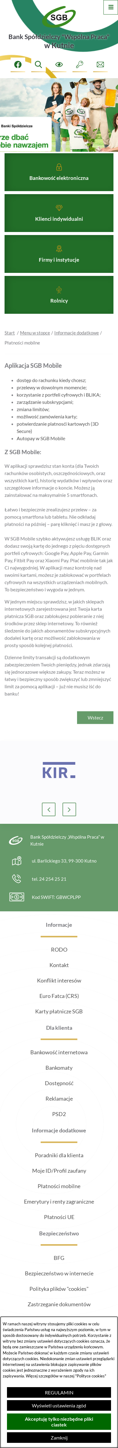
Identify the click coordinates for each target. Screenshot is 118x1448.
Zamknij (59, 1437)
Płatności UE (59, 1217)
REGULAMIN (59, 1392)
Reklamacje (59, 1098)
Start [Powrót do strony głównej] (10, 342)
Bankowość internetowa (59, 1052)
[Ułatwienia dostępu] (59, 65)
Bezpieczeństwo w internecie (59, 1273)
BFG (59, 1257)
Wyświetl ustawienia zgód (59, 1405)
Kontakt (59, 965)
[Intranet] (79, 65)
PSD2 (59, 1114)
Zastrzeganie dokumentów (59, 1304)
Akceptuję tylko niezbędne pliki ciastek (59, 1421)
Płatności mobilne (59, 1186)
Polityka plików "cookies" (59, 1288)
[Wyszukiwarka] (38, 65)
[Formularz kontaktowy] (100, 65)
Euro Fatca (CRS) (59, 995)
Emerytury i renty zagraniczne (59, 1201)
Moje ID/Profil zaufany (59, 1170)
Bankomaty (59, 1067)
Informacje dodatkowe (76, 342)
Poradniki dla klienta (59, 1155)
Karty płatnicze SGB (59, 1011)
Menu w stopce (35, 342)
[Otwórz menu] (110, 7)
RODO (59, 949)
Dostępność (59, 1083)
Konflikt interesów (59, 980)
